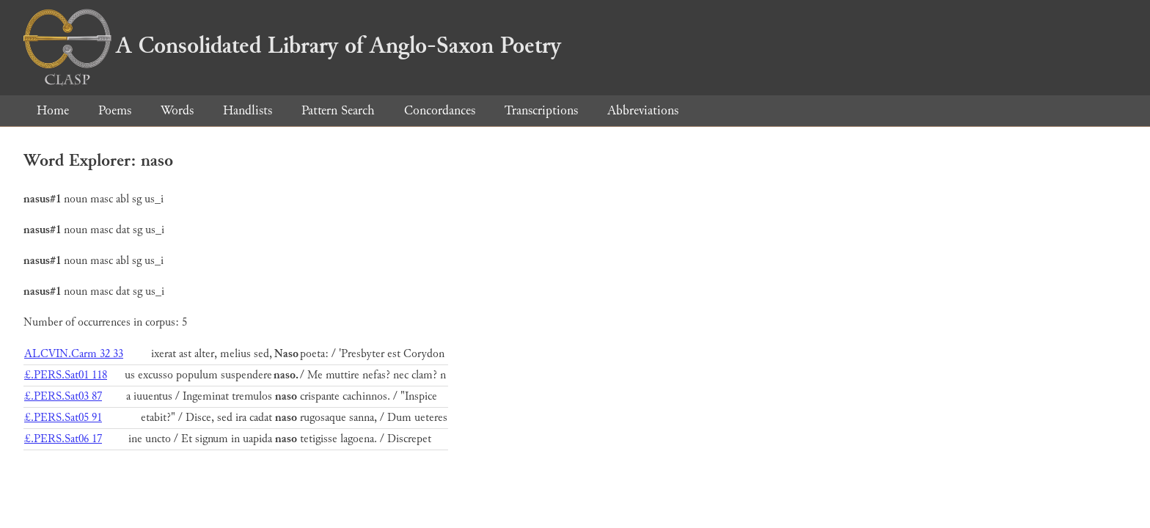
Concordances (439, 110)
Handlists (247, 110)
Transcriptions (541, 110)
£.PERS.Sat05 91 (63, 417)
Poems (114, 110)
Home (53, 110)
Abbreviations (642, 110)
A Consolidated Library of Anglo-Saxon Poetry (292, 45)
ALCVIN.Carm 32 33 (73, 353)
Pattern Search (338, 110)
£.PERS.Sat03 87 (63, 396)
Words (177, 110)
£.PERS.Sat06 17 (63, 438)
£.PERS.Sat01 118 (65, 375)
